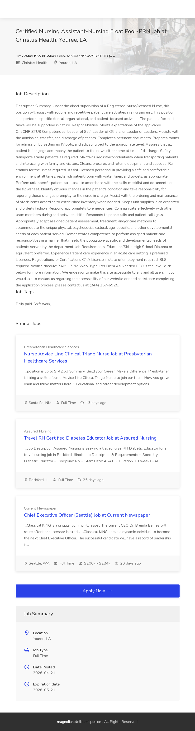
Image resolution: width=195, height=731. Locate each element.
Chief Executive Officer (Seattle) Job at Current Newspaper (87, 515)
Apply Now (98, 591)
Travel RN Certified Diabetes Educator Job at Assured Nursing (90, 438)
